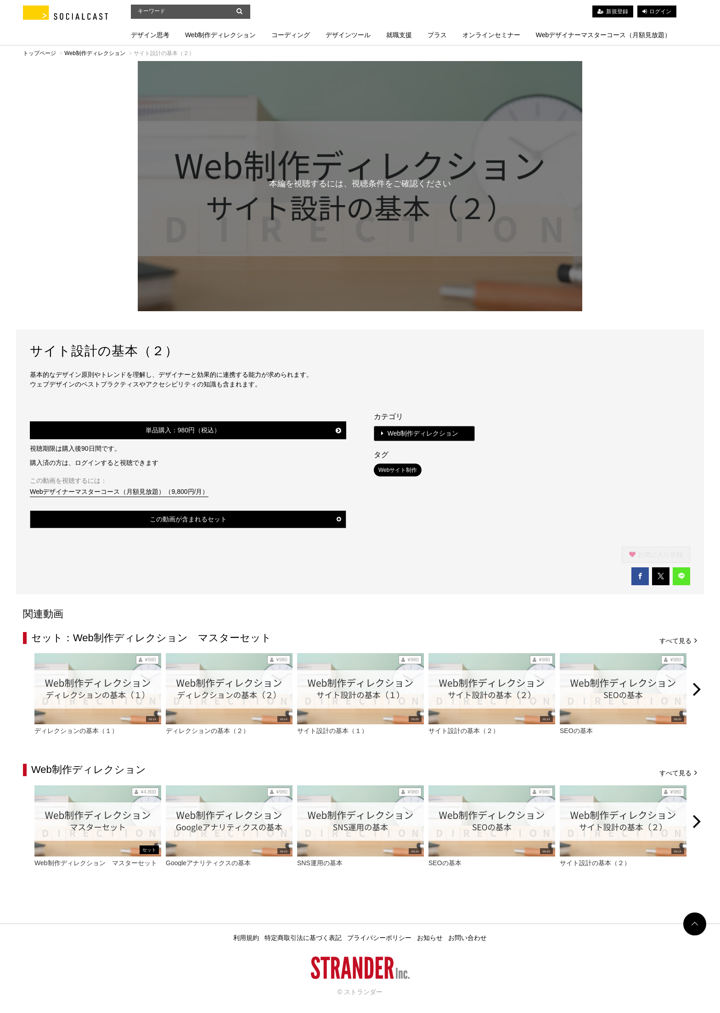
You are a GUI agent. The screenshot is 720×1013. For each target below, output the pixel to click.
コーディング (290, 35)
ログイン (660, 11)
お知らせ (430, 937)
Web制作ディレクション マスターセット (95, 863)
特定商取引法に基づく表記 (303, 937)
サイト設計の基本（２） (463, 730)
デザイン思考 (150, 35)
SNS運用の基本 (320, 863)
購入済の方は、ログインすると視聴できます (94, 462)
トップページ (39, 53)
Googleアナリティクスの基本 (208, 863)
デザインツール (348, 35)
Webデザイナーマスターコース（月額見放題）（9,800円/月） (119, 491)
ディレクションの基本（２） (207, 730)
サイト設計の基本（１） (332, 730)
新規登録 (617, 11)
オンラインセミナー (491, 35)
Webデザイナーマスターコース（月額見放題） (603, 35)
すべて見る (678, 640)
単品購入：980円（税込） (243, 430)
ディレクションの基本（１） (76, 730)
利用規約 (246, 937)
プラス (437, 35)
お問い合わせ (467, 937)
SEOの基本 (576, 730)
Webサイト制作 (397, 470)
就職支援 (399, 35)
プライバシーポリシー (379, 937)
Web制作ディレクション (220, 35)
